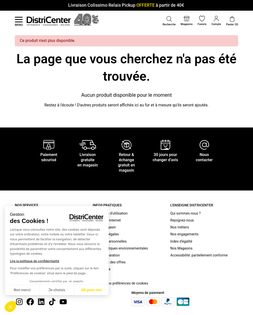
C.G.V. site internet (107, 220)
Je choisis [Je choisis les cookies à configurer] (56, 290)
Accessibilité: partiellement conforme (199, 255)
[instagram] (19, 301)
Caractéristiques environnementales (120, 248)
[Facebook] (30, 301)
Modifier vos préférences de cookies (120, 283)
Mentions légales (106, 234)
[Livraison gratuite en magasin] (87, 144)
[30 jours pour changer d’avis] (165, 144)
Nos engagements (184, 234)
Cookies (99, 276)
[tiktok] (52, 301)
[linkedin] (41, 301)
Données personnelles (110, 241)
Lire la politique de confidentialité (34, 261)
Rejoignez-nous (182, 220)
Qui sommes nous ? (185, 213)
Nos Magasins (181, 248)
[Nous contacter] (204, 144)
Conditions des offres (109, 262)
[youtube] (63, 301)
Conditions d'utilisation (110, 213)
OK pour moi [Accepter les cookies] (91, 290)
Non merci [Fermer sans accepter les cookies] (22, 290)
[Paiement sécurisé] (48, 144)
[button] (10, 307)
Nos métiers (179, 227)
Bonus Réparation (106, 255)
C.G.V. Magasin (104, 227)
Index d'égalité (181, 241)
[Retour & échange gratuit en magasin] (126, 144)
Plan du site (102, 269)
